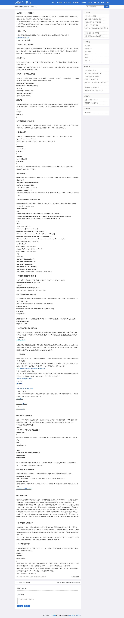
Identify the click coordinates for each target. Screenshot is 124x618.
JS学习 (90, 2)
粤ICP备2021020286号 (75, 615)
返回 (72, 577)
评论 (102, 2)
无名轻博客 (88, 112)
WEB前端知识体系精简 (91, 19)
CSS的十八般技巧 (90, 25)
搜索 (106, 6)
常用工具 (96, 2)
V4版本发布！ (89, 16)
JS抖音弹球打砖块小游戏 (92, 36)
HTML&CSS (67, 2)
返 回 (26, 606)
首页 (53, 2)
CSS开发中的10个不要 (23, 582)
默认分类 (59, 2)
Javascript (76, 2)
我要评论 (76, 577)
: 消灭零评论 (91, 103)
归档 (107, 2)
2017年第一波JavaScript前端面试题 (68, 582)
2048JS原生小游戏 (90, 33)
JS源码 (83, 2)
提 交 (20, 606)
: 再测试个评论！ (91, 100)
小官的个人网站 (23, 2)
